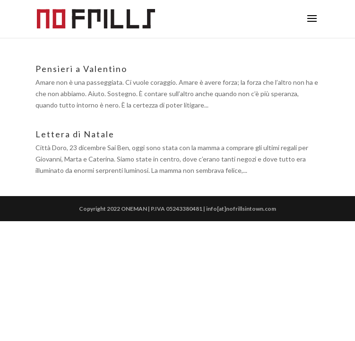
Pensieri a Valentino (81, 68)
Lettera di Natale (74, 134)
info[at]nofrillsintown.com (241, 208)
